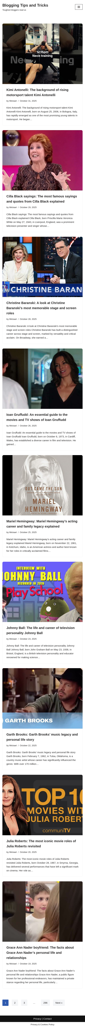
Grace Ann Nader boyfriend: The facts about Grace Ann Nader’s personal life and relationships (40, 953)
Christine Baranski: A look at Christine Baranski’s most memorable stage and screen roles (41, 308)
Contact (47, 1023)
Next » (58, 1002)
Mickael (13, 101)
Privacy (37, 1023)
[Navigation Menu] (79, 7)
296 (45, 1002)
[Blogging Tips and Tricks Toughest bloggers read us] (25, 7)
